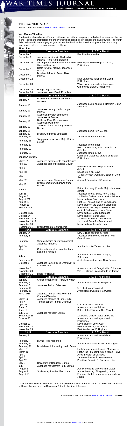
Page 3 (63, 27)
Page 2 (55, 27)
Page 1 (48, 27)
